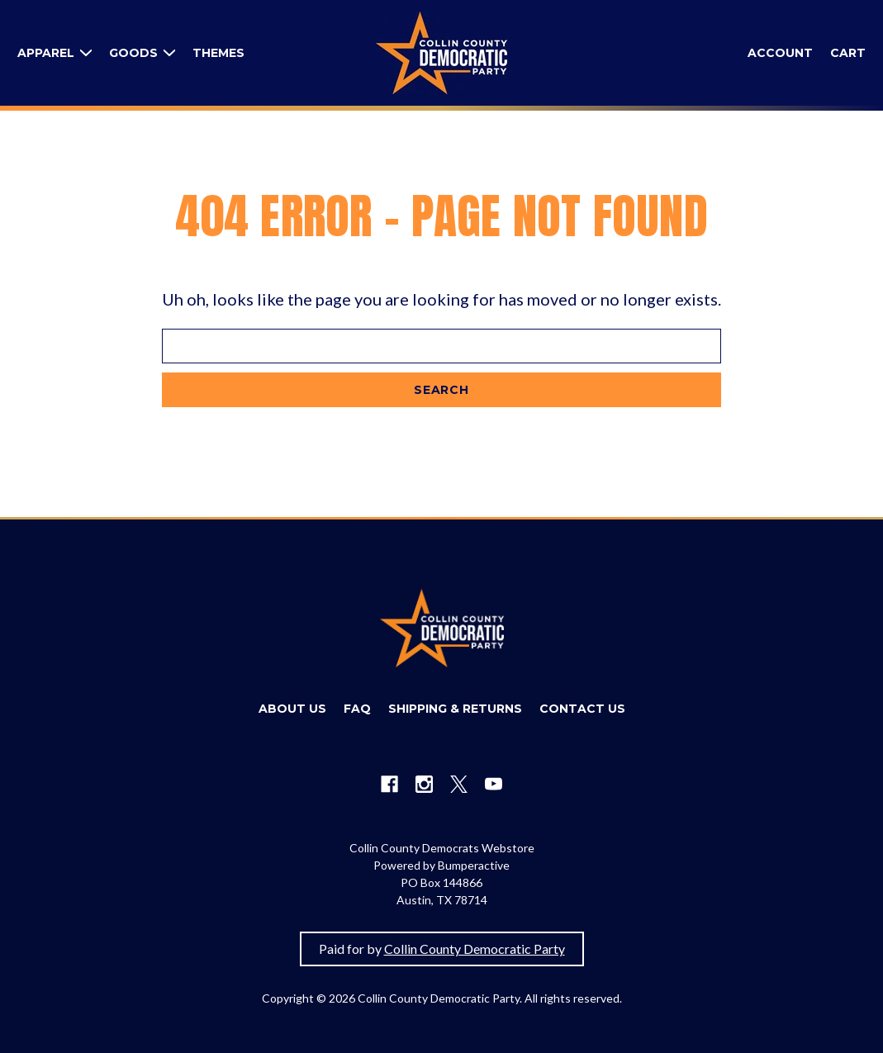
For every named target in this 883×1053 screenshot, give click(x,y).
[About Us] (292, 709)
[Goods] (142, 53)
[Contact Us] (582, 709)
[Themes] (218, 53)
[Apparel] (54, 53)
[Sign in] (780, 53)
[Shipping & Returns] (455, 709)
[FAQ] (357, 709)
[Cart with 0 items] (848, 53)
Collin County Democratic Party (474, 948)
